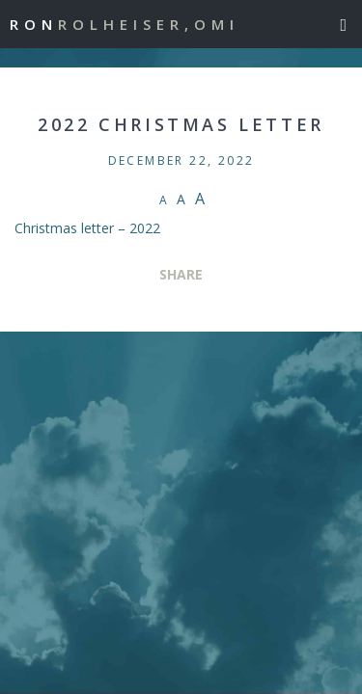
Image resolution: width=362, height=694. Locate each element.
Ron (124, 24)
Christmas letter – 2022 (87, 228)
